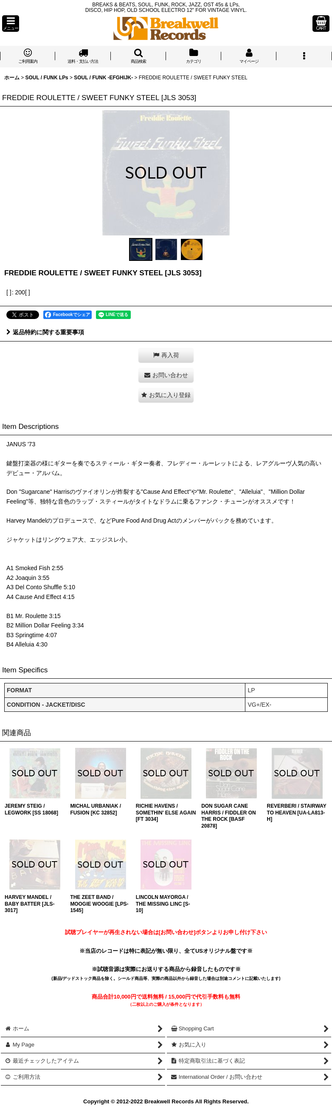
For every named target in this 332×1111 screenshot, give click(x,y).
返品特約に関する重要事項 (45, 332)
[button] (10, 23)
